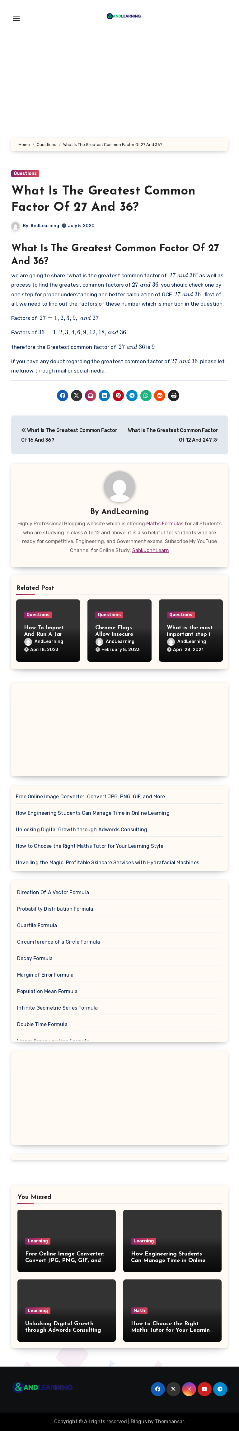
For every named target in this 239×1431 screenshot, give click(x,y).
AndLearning (44, 225)
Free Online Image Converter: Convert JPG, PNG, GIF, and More (90, 797)
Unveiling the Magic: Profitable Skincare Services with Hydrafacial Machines (107, 863)
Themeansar (169, 1421)
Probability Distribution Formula (55, 909)
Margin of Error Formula (45, 975)
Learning (38, 1241)
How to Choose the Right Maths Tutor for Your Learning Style (89, 846)
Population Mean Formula (47, 991)
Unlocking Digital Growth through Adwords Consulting (81, 830)
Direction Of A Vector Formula (53, 892)
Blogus (139, 1421)
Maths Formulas (164, 524)
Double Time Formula (42, 1024)
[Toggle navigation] (16, 18)
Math (139, 1310)
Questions (25, 173)
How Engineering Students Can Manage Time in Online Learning (93, 813)
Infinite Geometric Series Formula (57, 1008)
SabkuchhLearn (150, 550)
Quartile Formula (37, 925)
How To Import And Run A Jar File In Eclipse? (44, 634)
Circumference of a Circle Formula (58, 942)
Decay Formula (35, 958)
